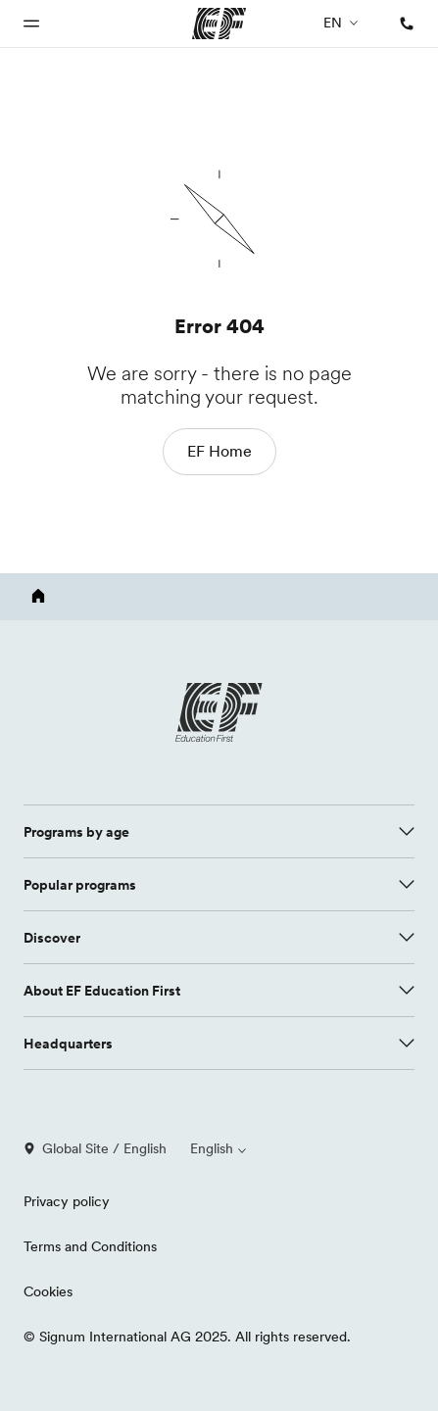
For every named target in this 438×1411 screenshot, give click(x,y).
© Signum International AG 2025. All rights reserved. (187, 1336)
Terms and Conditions (90, 1246)
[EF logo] (219, 712)
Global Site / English (95, 1148)
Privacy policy (67, 1201)
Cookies (48, 1291)
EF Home (219, 451)
